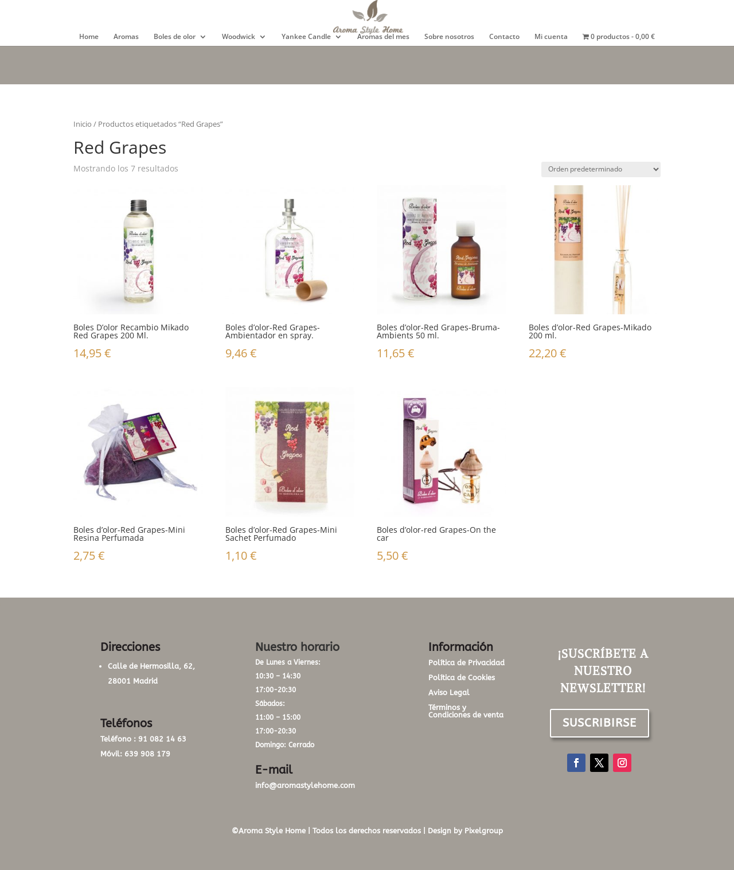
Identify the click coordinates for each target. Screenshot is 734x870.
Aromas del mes (383, 37)
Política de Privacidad (466, 662)
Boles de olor (175, 37)
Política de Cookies (461, 677)
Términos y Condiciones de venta (465, 711)
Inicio (82, 124)
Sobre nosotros (449, 37)
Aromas (126, 37)
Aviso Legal (449, 692)
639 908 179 (147, 754)
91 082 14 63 (162, 739)
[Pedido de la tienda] (601, 169)
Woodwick (238, 37)
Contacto (504, 37)
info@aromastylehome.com (305, 785)
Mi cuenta (551, 37)
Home (89, 37)
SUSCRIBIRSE (600, 722)
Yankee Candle (306, 37)
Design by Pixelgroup (465, 830)
